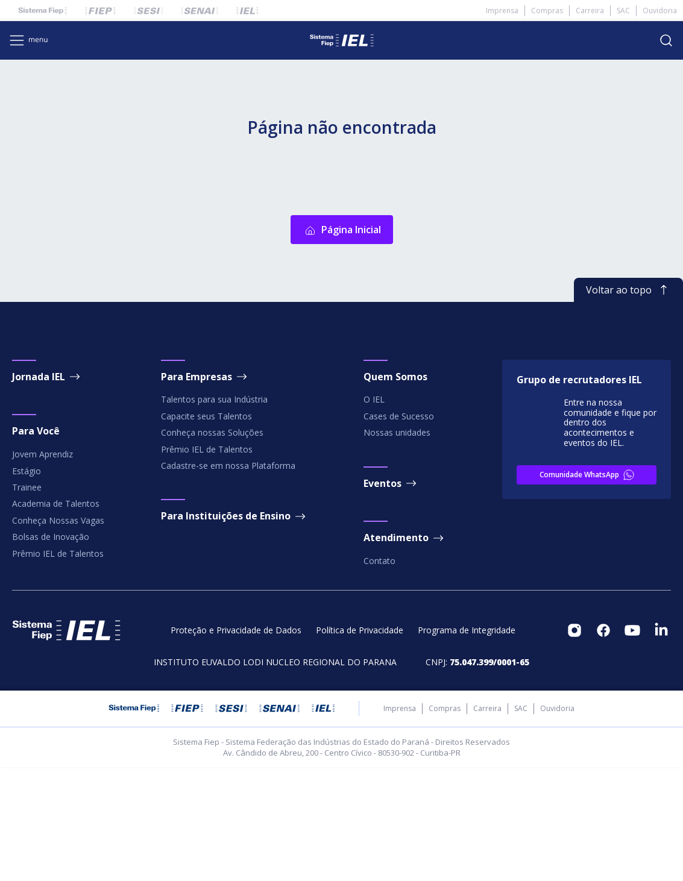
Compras (547, 10)
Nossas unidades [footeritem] (397, 546)
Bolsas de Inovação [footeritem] (50, 650)
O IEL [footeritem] (374, 513)
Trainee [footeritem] (27, 601)
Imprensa (502, 10)
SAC (623, 10)
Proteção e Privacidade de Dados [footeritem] (236, 744)
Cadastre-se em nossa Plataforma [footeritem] (228, 579)
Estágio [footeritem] (26, 584)
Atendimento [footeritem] (404, 652)
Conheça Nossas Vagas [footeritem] (58, 634)
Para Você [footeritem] (36, 545)
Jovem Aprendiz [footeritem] (42, 567)
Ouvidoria (660, 10)
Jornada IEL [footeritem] (47, 490)
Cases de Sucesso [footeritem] (399, 530)
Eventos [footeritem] (391, 597)
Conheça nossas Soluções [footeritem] (212, 546)
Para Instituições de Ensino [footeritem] (234, 630)
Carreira (590, 10)
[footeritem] (574, 744)
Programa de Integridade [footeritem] (466, 744)
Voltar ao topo (628, 404)
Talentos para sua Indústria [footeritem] (214, 513)
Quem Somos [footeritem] (395, 490)
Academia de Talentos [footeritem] (55, 617)
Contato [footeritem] (379, 674)
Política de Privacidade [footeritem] (359, 744)
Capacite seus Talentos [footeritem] (206, 530)
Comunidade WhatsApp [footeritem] (588, 589)
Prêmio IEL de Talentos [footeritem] (58, 667)
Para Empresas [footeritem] (205, 490)
